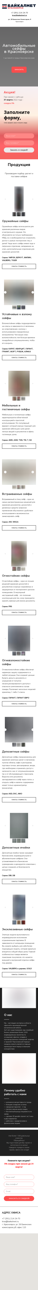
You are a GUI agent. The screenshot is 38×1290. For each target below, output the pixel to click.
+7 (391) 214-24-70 (19, 13)
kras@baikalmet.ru (19, 15)
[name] (19, 135)
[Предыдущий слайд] (5, 199)
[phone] (19, 142)
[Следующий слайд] (33, 199)
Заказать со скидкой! (19, 150)
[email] (19, 1191)
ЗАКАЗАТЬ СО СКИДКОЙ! (19, 1198)
